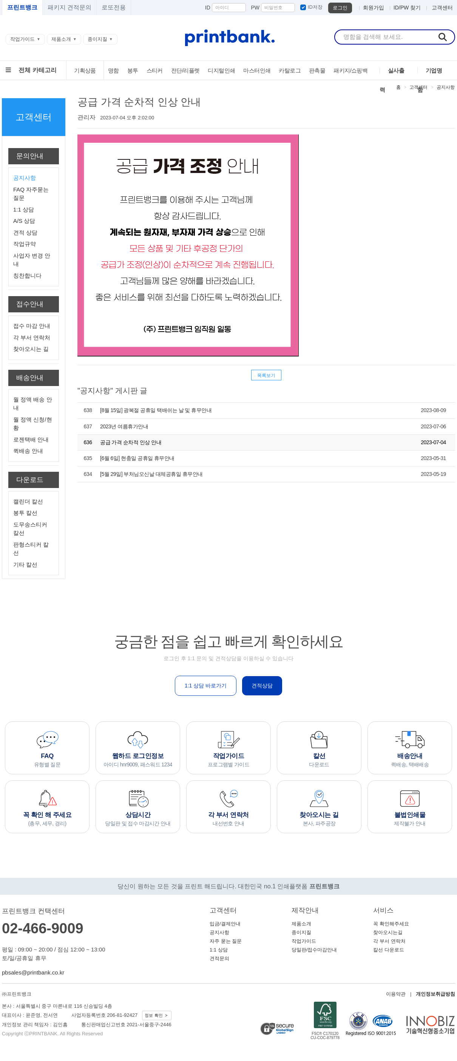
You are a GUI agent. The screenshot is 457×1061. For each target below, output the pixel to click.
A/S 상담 (24, 221)
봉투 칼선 (25, 513)
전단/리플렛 (185, 70)
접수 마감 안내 (31, 326)
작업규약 (24, 244)
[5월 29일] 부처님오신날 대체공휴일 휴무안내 (151, 474)
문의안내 (29, 156)
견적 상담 (25, 232)
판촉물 (317, 70)
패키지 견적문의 (69, 7)
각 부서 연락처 (31, 337)
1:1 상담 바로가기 (206, 686)
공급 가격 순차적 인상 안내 (130, 442)
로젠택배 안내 (31, 439)
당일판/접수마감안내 (314, 950)
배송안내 (29, 377)
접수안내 (29, 304)
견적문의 (219, 958)
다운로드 (29, 479)
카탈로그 (290, 70)
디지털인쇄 (221, 70)
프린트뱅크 (22, 7)
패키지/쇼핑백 (350, 70)
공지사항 (446, 87)
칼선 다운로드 (388, 950)
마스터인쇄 (256, 70)
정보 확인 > (156, 1015)
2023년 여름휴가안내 (124, 426)
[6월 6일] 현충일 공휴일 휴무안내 (137, 458)
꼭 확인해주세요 (391, 924)
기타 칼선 (25, 564)
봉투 (132, 70)
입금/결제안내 (225, 924)
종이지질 (97, 39)
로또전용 (114, 7)
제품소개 (61, 39)
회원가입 (373, 8)
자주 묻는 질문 (226, 941)
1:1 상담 (23, 209)
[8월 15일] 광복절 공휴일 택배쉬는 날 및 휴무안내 (156, 410)
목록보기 (266, 375)
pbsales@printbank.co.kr (33, 972)
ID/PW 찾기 (407, 8)
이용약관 (396, 994)
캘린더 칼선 (28, 501)
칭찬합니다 (27, 275)
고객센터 (442, 8)
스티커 (155, 70)
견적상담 (262, 686)
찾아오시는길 (388, 932)
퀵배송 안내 (28, 451)
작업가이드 (22, 39)
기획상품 (85, 70)
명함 (113, 70)
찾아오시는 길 (31, 349)
